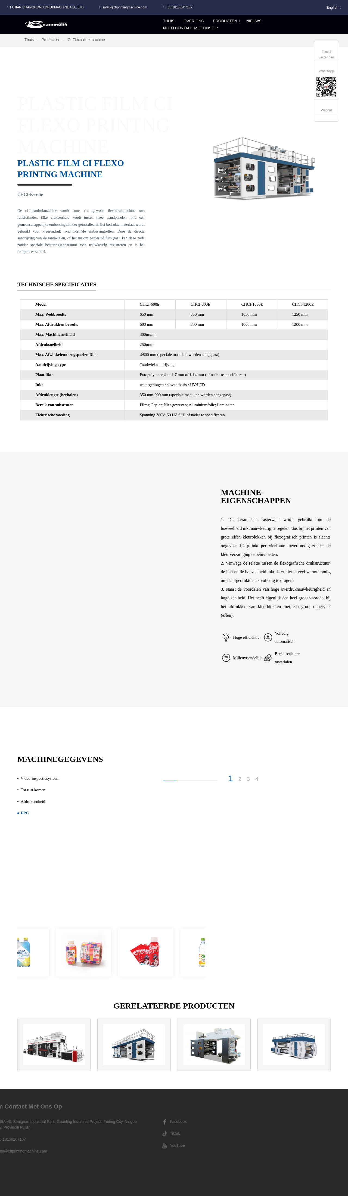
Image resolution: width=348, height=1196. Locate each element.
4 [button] (256, 779)
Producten (50, 39)
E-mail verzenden (326, 54)
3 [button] (248, 779)
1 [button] (230, 778)
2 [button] (239, 779)
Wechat (326, 110)
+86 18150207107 (179, 7)
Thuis (29, 39)
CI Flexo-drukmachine (86, 39)
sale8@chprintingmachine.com (124, 7)
